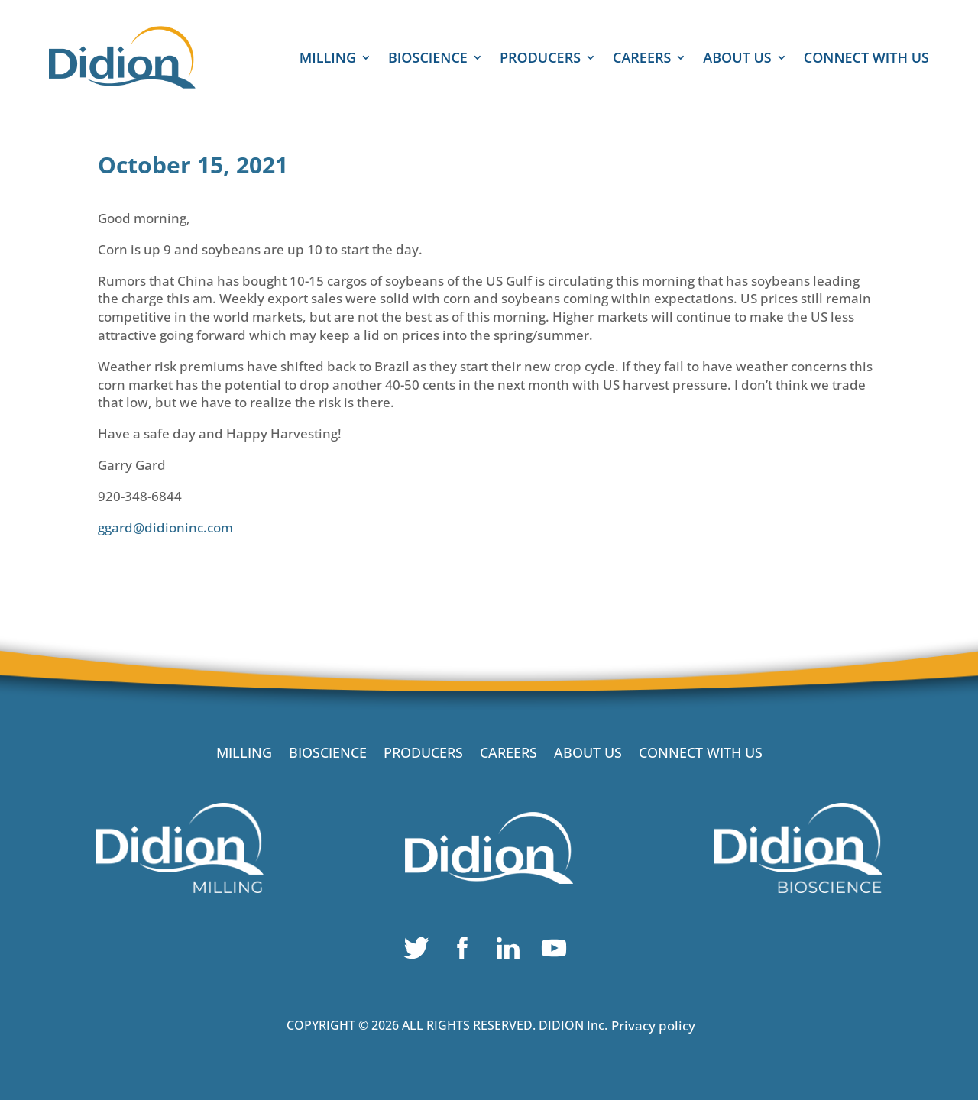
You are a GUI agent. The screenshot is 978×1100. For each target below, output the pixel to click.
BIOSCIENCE (428, 59)
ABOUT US (737, 59)
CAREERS (642, 59)
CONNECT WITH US (866, 59)
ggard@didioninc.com (165, 527)
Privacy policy (653, 1025)
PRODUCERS (540, 59)
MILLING (328, 59)
